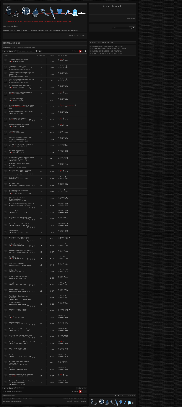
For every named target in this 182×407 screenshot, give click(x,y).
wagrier (62, 244)
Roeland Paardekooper (18, 106)
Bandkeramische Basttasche (19, 237)
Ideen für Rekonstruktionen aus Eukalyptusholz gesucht (20, 138)
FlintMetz (62, 197)
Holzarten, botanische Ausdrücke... (21, 374)
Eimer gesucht (14, 316)
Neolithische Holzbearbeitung (19, 329)
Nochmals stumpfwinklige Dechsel (21, 204)
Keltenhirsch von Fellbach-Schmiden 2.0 (18, 191)
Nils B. (18, 47)
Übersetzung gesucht (16, 151)
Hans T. (14, 47)
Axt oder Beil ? (14, 211)
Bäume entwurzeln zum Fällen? (20, 86)
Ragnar (13, 369)
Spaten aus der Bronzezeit (18, 60)
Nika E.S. (13, 376)
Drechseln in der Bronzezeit (19, 125)
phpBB (11, 398)
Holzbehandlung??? (16, 322)
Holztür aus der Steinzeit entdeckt (21, 250)
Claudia (62, 380)
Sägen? (11, 283)
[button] (85, 51)
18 (29, 174)
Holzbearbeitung (11, 43)
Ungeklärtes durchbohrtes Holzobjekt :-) (18, 297)
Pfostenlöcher (14, 131)
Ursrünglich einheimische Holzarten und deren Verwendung (22, 382)
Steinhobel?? (13, 231)
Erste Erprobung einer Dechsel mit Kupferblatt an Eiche (21, 80)
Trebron (62, 144)
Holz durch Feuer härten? (18, 309)
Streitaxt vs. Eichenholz (17, 118)
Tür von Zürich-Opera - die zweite (21, 144)
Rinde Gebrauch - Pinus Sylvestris (21, 105)
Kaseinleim (13, 355)
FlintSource (63, 150)
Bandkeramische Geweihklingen (20, 217)
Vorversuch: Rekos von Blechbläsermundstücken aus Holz (21, 67)
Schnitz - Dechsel (15, 302)
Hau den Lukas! (14, 183)
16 (24, 174)
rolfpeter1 (13, 171)
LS (61, 131)
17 (26, 174)
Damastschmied (15, 265)
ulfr (12, 61)
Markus (13, 167)
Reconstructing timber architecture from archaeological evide (21, 158)
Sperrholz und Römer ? (17, 263)
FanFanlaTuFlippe (81, 398)
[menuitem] (131, 18)
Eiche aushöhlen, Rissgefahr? (19, 276)
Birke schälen (14, 177)
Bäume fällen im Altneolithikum (20, 224)
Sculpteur (16, 69)
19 (31, 174)
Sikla (12, 271)
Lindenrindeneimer (15, 244)
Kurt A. (62, 302)
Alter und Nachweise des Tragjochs (21, 335)
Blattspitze (14, 200)
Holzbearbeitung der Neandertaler (21, 112)
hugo (12, 113)
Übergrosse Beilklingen (17, 348)
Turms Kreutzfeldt (26, 47)
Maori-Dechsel (14, 257)
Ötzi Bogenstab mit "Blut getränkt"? (22, 342)
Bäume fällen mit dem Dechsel (20, 170)
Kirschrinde (13, 368)
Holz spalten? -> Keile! (17, 289)
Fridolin (13, 252)
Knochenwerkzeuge (16, 99)
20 (34, 174)
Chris (33, 47)
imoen (62, 190)
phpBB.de (83, 401)
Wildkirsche (13, 270)
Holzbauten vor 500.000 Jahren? (20, 92)
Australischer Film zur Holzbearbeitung (17, 198)
